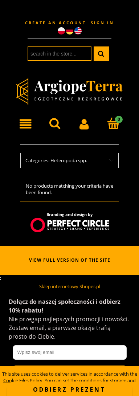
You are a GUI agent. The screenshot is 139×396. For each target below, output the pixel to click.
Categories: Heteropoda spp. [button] (56, 160)
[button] (25, 124)
